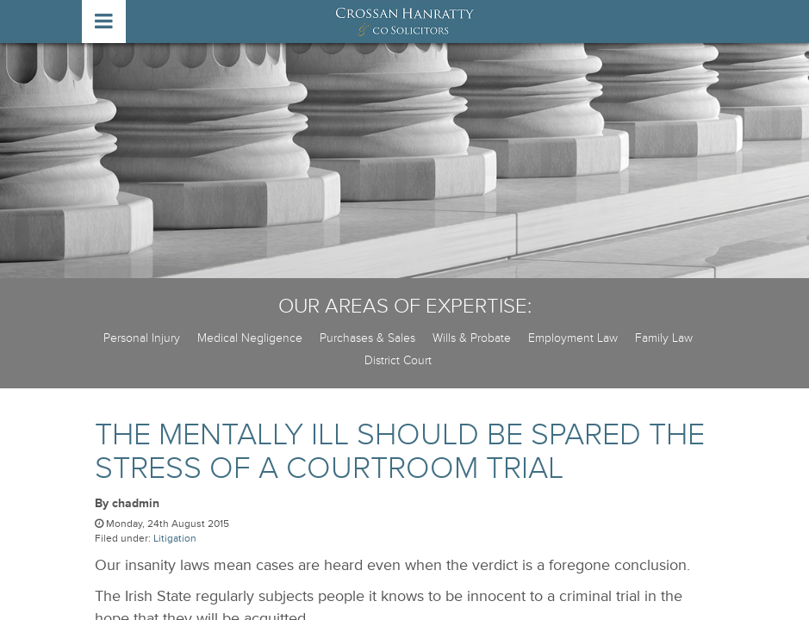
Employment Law (573, 338)
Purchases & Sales (367, 338)
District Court (398, 360)
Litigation (174, 538)
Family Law (664, 338)
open (104, 21)
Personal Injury (141, 338)
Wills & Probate (472, 338)
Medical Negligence (249, 338)
